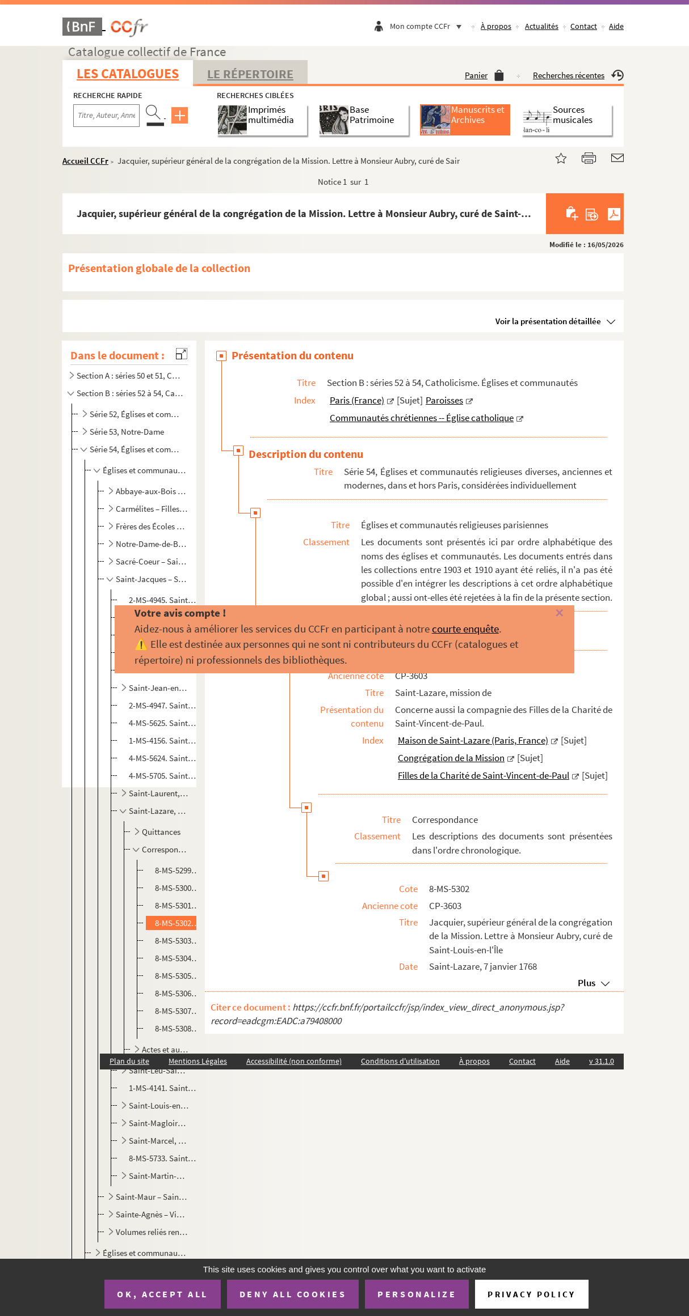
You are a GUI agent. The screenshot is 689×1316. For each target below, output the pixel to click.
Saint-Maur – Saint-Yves (151, 1196)
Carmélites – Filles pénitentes (151, 508)
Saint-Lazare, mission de (159, 810)
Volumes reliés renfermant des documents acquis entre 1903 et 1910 (151, 1231)
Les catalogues (128, 73)
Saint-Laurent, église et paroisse (159, 793)
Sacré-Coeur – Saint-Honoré (151, 561)
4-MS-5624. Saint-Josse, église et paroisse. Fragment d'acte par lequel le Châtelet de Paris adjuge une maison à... (163, 758)
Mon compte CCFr (428, 26)
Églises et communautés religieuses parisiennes (144, 470)
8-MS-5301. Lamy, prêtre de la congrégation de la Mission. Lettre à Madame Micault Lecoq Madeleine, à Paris (177, 905)
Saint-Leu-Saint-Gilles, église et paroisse (159, 1070)
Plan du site (129, 1061)
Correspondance (166, 849)
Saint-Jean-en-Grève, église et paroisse (159, 687)
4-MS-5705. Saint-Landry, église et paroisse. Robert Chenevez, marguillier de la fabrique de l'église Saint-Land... (163, 775)
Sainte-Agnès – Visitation (151, 1214)
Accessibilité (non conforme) (294, 1061)
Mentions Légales (198, 1061)
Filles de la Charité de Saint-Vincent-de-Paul (483, 775)
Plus (586, 983)
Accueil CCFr (85, 160)
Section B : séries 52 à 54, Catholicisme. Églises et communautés (130, 393)
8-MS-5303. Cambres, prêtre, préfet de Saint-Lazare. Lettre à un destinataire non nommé (177, 940)
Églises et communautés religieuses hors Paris (144, 1252)
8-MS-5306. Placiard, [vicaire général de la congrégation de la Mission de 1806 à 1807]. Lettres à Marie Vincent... (177, 993)
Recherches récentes (578, 75)
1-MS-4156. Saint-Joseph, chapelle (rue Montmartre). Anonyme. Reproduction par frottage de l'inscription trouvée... (163, 740)
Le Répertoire (250, 74)
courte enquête (465, 628)
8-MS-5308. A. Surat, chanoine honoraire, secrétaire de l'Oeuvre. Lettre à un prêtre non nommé (177, 1028)
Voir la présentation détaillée (548, 321)
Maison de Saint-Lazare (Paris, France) (473, 740)
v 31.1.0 (601, 1061)
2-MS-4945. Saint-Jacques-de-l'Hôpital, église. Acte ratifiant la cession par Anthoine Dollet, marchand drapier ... (163, 600)
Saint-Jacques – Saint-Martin (151, 579)
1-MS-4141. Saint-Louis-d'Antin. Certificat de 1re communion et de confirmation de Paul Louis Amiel (163, 1087)
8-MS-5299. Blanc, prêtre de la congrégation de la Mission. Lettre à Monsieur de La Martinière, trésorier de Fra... (177, 870)
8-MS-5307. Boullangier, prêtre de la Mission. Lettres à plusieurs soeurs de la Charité (177, 1010)
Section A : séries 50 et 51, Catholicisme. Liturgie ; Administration (130, 375)
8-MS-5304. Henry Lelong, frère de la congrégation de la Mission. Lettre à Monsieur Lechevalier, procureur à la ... (177, 958)
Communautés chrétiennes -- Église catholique (422, 417)
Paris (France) (357, 400)
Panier (484, 75)
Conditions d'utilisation (400, 1061)
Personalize (416, 1294)
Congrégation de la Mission (451, 758)
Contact (583, 26)
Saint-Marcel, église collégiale (159, 1140)
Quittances (161, 831)
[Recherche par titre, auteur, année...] (106, 115)
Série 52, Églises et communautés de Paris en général (137, 414)
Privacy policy (531, 1294)
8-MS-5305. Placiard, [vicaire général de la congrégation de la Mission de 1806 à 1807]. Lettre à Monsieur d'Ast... (177, 975)
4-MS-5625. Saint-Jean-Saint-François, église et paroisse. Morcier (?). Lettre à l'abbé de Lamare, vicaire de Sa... (163, 723)
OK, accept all (162, 1294)
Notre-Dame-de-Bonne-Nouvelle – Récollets (151, 543)
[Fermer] (545, 613)
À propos (496, 26)
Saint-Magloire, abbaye (159, 1123)
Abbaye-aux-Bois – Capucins (151, 491)
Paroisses (444, 400)
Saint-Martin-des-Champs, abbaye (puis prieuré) (159, 1175)
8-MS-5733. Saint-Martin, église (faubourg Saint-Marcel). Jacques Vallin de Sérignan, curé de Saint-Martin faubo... (163, 1158)
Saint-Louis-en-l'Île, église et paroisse (159, 1105)
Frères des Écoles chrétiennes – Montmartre (151, 526)
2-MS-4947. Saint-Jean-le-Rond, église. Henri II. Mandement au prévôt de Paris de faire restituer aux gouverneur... (163, 705)
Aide (616, 26)
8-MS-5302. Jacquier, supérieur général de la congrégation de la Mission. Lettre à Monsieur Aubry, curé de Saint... (177, 923)
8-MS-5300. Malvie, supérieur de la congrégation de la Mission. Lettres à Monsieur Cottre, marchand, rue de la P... (177, 887)
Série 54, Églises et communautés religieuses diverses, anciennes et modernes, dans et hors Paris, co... (137, 449)
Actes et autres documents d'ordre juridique (166, 1049)
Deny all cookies (293, 1294)
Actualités (541, 26)
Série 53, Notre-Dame (127, 431)
